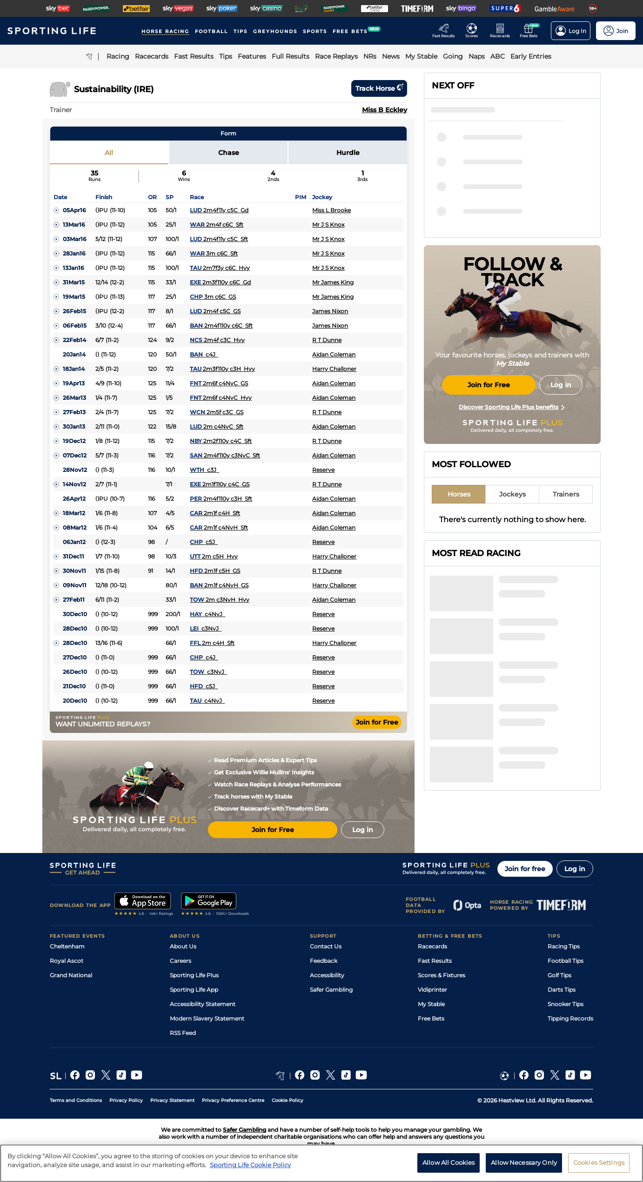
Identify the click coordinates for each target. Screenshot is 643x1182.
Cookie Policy (287, 1100)
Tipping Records (570, 1018)
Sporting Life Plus (194, 975)
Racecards (432, 946)
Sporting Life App (194, 989)
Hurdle (348, 152)
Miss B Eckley (384, 110)
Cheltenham (67, 946)
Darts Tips (562, 989)
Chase (228, 152)
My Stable (431, 1004)
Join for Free (377, 722)
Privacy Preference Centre (233, 1100)
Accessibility (327, 975)
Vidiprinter (432, 989)
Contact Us (326, 946)
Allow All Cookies (448, 1166)
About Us (183, 946)
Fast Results (435, 960)
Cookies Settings (598, 1166)
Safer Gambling (331, 989)
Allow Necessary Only (524, 1166)
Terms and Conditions (76, 1100)
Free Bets (431, 1018)
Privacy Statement (172, 1100)
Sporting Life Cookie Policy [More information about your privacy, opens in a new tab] (250, 1168)
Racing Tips (564, 946)
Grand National (71, 975)
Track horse (379, 88)
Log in (574, 869)
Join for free (525, 869)
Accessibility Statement (202, 1004)
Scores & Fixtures (441, 975)
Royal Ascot (66, 960)
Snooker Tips (565, 1004)
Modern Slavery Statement (207, 1018)
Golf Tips (559, 975)
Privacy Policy (126, 1100)
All (109, 152)
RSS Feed (183, 1032)
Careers (180, 960)
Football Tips (565, 960)
